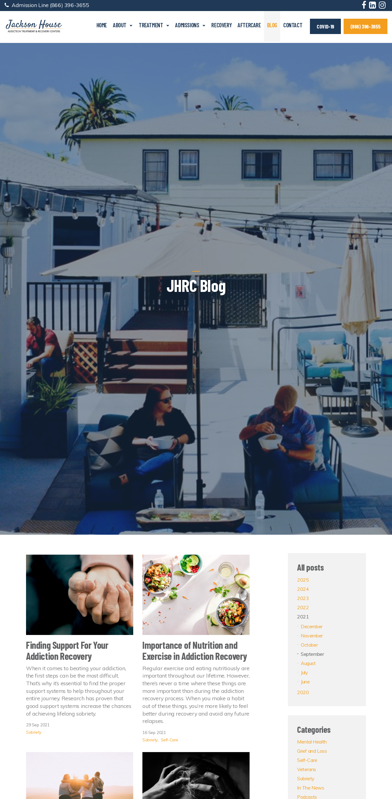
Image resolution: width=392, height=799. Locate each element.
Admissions (187, 25)
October (309, 645)
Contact (292, 25)
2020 (303, 692)
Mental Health (312, 742)
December (311, 626)
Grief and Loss (312, 751)
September (312, 654)
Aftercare (249, 25)
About (119, 25)
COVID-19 (325, 26)
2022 (303, 607)
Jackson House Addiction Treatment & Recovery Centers (34, 26)
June (305, 682)
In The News (310, 788)
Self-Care (169, 739)
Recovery (221, 25)
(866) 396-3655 (69, 5)
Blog (272, 25)
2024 (303, 589)
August (308, 663)
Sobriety (33, 732)
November (312, 636)
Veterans (306, 769)
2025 (303, 580)
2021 (303, 617)
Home (101, 25)
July (304, 672)
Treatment (151, 25)
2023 (303, 598)
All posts (310, 567)
